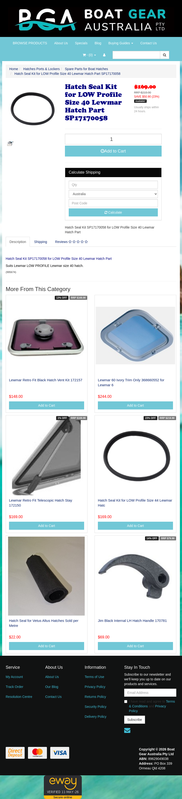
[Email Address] (150, 693)
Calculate (113, 212)
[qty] (113, 185)
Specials (81, 43)
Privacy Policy (95, 687)
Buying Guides (120, 43)
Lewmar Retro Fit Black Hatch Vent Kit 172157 (45, 380)
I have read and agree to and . (149, 706)
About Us (61, 43)
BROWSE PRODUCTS (30, 43)
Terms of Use (94, 677)
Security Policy (95, 707)
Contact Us (148, 43)
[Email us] (127, 730)
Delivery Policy (95, 716)
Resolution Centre (19, 697)
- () (89, 55)
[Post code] (113, 203)
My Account (14, 677)
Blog (98, 43)
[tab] (18, 242)
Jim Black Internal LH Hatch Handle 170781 (132, 621)
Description (17, 242)
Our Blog (51, 687)
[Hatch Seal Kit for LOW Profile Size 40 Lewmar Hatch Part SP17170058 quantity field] (113, 139)
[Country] (113, 194)
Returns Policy (95, 697)
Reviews (71, 242)
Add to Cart (113, 151)
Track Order (14, 687)
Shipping (40, 242)
